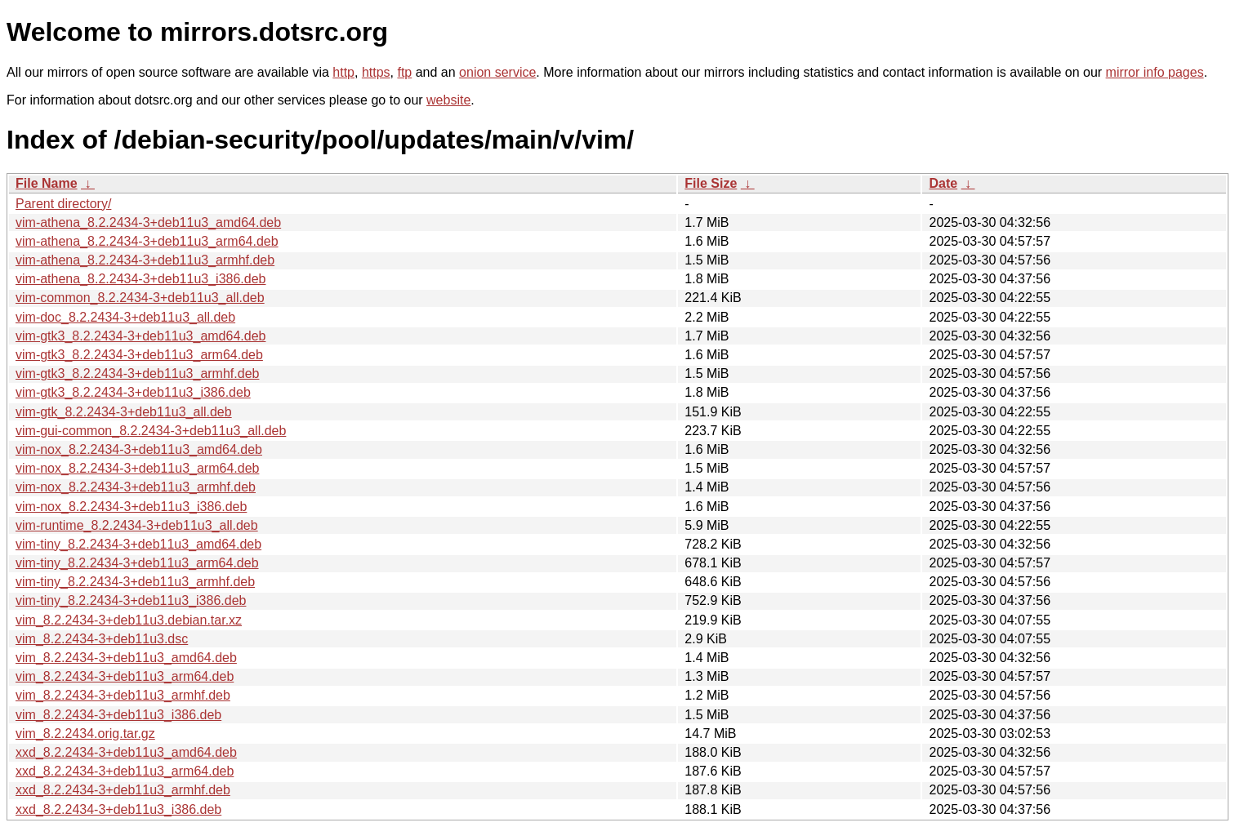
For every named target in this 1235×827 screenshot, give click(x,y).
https (376, 72)
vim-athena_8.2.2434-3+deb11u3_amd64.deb (148, 222)
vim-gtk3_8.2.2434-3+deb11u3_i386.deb (133, 392)
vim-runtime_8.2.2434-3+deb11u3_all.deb (137, 525)
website (448, 100)
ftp (404, 72)
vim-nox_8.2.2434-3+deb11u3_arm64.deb (137, 468)
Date (943, 183)
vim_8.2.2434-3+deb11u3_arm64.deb (125, 676)
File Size (710, 183)
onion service (497, 72)
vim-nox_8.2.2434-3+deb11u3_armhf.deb (136, 487)
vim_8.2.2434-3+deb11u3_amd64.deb (126, 658)
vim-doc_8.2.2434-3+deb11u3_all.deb (125, 317)
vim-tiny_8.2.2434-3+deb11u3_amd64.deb (138, 544)
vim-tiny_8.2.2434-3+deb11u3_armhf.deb (135, 582)
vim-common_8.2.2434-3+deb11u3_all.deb (140, 298)
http (343, 72)
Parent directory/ (63, 204)
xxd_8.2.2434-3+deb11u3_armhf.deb (123, 790)
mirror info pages (1155, 72)
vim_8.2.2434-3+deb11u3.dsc (102, 639)
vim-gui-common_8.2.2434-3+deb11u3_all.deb (151, 431)
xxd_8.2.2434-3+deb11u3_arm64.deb (125, 771)
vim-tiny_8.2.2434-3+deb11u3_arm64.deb (137, 563)
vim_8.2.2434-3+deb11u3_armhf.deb (123, 695)
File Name (47, 183)
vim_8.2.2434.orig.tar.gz (85, 733)
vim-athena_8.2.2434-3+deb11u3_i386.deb (140, 279)
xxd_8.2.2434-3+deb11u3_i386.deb (118, 809)
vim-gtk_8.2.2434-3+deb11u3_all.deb (124, 412)
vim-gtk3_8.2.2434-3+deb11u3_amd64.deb (140, 336)
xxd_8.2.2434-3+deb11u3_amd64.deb (126, 752)
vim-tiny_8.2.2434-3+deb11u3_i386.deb (131, 600)
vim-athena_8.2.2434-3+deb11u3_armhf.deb (145, 260)
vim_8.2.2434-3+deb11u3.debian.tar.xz (129, 620)
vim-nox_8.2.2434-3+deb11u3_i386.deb (131, 507)
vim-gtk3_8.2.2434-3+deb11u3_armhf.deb (137, 373)
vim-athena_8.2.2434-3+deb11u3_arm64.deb (147, 241)
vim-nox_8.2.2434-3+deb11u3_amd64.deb (139, 449)
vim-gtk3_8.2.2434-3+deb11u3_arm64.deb (139, 355)
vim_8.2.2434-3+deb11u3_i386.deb (118, 715)
